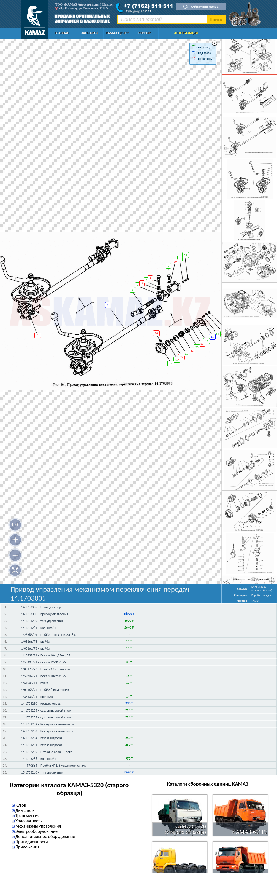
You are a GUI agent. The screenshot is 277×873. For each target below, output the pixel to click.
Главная (62, 33)
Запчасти (89, 33)
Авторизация (186, 33)
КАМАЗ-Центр (116, 33)
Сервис (144, 33)
